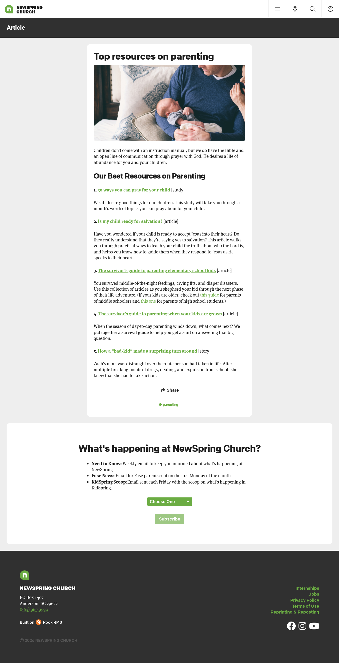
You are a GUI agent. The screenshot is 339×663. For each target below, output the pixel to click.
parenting (168, 404)
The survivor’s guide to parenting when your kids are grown (160, 313)
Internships (307, 588)
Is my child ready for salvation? (130, 221)
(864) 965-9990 (34, 609)
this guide (209, 295)
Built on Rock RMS (41, 622)
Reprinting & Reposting (294, 611)
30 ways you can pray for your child (134, 189)
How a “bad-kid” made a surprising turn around (147, 350)
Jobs (314, 594)
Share (169, 390)
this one (148, 301)
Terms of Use (305, 606)
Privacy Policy (304, 600)
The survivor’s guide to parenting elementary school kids (157, 270)
